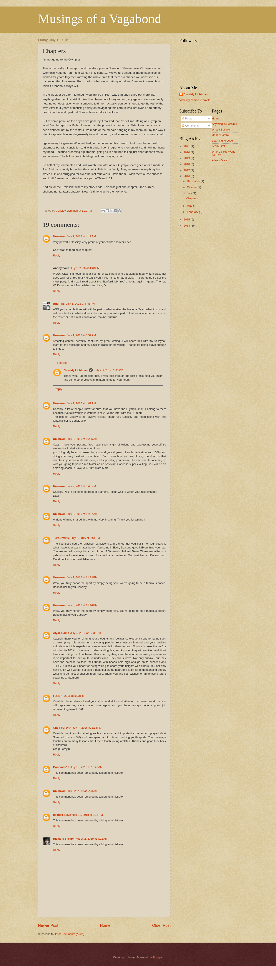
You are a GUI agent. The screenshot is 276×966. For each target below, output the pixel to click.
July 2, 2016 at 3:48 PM (81, 486)
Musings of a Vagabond (99, 18)
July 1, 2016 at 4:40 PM (84, 268)
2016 (187, 176)
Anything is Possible (224, 124)
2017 (187, 170)
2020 (187, 152)
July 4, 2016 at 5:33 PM (69, 695)
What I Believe (221, 129)
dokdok (58, 814)
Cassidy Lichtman (76, 370)
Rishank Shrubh (64, 838)
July (190, 193)
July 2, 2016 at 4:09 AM (81, 403)
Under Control (220, 135)
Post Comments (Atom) (69, 934)
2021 (187, 146)
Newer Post (48, 925)
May (190, 205)
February (193, 212)
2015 (187, 219)
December (194, 181)
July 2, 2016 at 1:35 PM (108, 370)
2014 (187, 225)
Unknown (59, 236)
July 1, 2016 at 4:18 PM (81, 236)
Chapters (192, 198)
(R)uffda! (59, 303)
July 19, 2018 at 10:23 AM (86, 767)
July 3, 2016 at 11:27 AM (82, 514)
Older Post (161, 925)
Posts (187, 118)
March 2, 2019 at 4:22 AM (92, 838)
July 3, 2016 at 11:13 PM (82, 577)
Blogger (157, 957)
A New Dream (220, 160)
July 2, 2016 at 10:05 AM (82, 439)
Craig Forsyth (62, 727)
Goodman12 (61, 767)
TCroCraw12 (61, 538)
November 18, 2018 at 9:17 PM (83, 814)
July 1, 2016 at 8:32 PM (81, 335)
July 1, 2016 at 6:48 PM (80, 303)
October (192, 187)
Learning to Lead (222, 140)
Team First (218, 146)
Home (105, 925)
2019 (187, 158)
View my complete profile (194, 100)
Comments (190, 125)
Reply (56, 255)
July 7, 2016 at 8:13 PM (87, 727)
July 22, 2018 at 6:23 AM (82, 791)
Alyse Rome (61, 633)
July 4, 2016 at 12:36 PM (85, 633)
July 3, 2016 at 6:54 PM (85, 538)
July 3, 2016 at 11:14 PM (82, 605)
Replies (62, 362)
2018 (187, 164)
